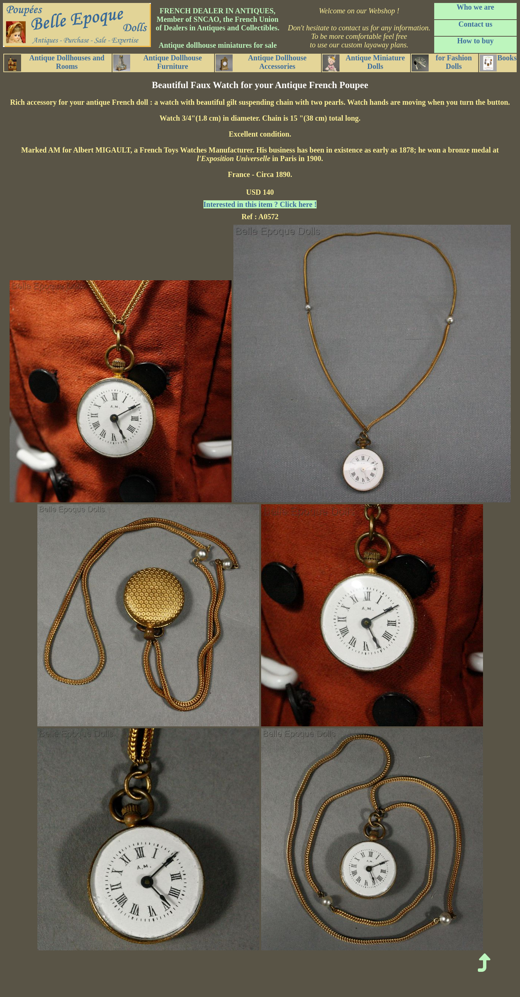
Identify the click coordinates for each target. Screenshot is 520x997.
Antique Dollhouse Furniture (157, 62)
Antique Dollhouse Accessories (261, 62)
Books (498, 62)
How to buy (475, 41)
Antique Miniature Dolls (364, 62)
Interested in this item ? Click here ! (260, 204)
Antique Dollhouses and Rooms (54, 62)
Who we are (475, 7)
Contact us (476, 24)
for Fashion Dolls (442, 62)
